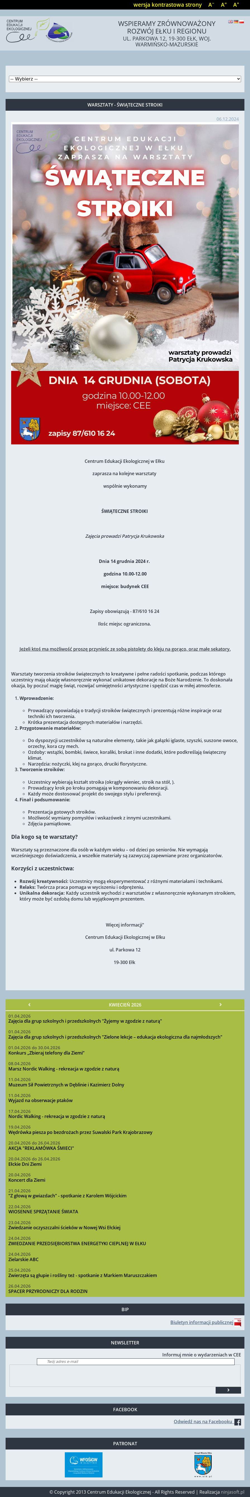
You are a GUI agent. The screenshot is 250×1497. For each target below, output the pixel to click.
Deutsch (236, 21)
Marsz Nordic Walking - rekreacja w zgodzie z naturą (63, 1069)
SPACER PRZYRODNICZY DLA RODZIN (48, 1291)
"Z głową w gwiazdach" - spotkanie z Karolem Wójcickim (67, 1196)
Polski (241, 21)
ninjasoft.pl (232, 1492)
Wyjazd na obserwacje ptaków (40, 1100)
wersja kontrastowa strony (168, 4)
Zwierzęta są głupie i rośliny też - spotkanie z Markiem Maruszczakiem (82, 1275)
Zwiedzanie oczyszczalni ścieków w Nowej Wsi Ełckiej (64, 1227)
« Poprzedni (29, 1004)
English (230, 21)
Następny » (220, 1004)
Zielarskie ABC (23, 1259)
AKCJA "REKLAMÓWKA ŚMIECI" (41, 1148)
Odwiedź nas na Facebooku (207, 1421)
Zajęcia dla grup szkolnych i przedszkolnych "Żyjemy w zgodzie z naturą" (85, 1021)
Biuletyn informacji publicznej (201, 1322)
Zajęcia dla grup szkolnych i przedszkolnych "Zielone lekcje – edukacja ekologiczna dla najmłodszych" (115, 1037)
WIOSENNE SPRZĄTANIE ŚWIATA (43, 1212)
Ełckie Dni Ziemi (25, 1164)
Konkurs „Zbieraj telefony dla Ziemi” (46, 1053)
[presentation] (52, 1376)
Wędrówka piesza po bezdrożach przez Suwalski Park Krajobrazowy (80, 1132)
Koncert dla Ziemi (26, 1180)
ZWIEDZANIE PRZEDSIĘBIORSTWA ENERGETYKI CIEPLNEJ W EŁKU (77, 1243)
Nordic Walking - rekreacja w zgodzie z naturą (56, 1116)
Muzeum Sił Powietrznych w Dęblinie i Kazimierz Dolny (66, 1085)
